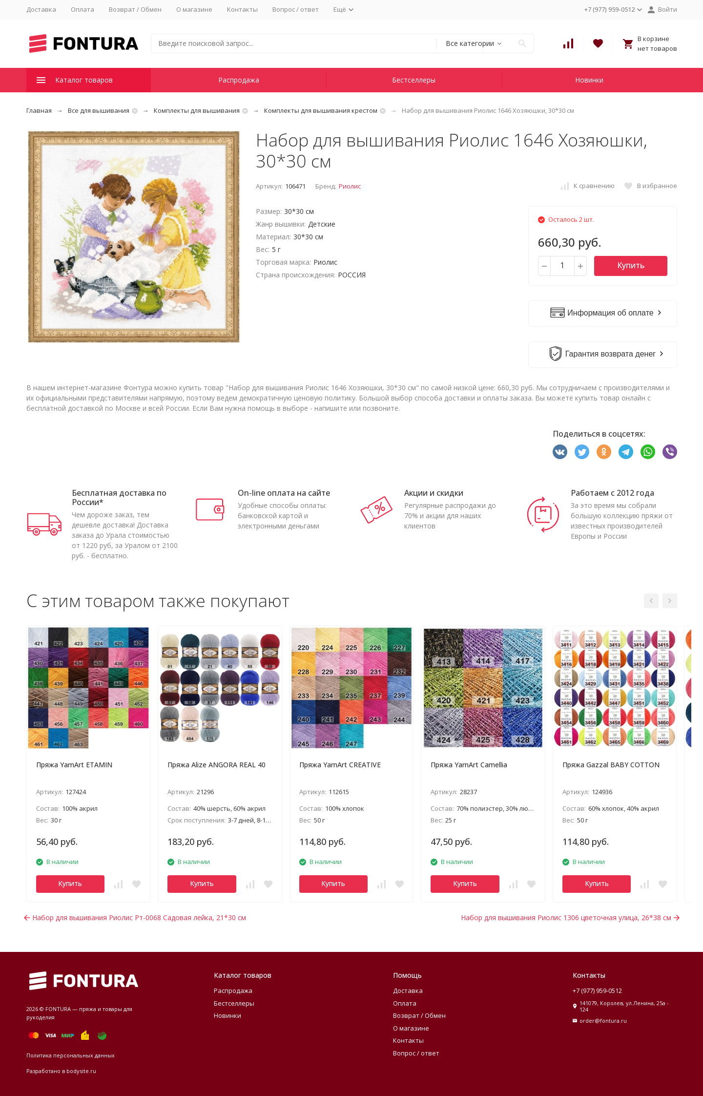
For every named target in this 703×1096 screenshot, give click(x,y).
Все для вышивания (98, 110)
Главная (39, 110)
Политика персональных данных (70, 1055)
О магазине (194, 9)
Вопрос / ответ (295, 9)
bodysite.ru (81, 1071)
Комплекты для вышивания (197, 110)
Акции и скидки (433, 492)
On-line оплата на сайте (284, 492)
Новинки (589, 79)
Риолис (350, 186)
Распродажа (238, 79)
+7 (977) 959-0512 (597, 990)
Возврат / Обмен (135, 9)
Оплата (82, 9)
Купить (630, 265)
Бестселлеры (413, 79)
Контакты (242, 9)
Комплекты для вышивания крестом (320, 110)
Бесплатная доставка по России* (119, 497)
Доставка (41, 9)
